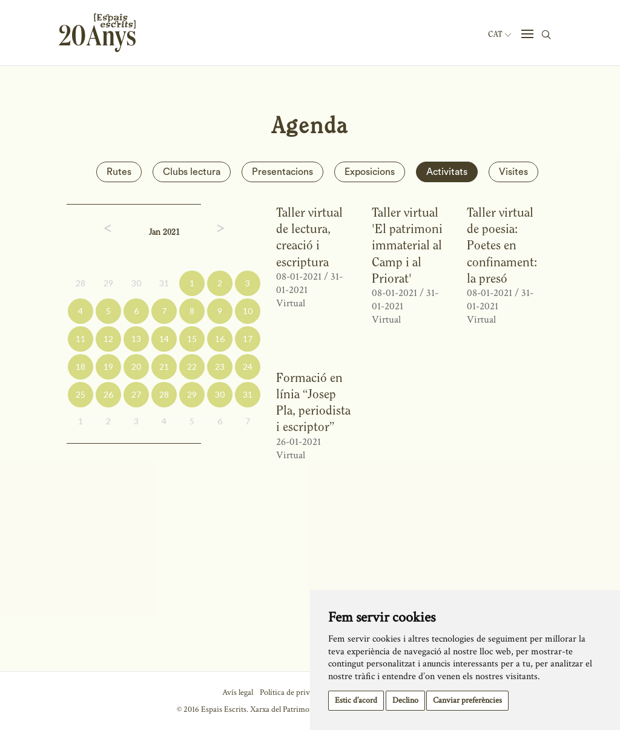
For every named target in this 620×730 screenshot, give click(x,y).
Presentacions (282, 172)
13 (136, 339)
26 (108, 394)
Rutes (119, 172)
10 (247, 311)
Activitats (446, 172)
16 (220, 339)
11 (80, 339)
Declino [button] (405, 700)
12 (108, 339)
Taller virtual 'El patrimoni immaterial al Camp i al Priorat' (407, 245)
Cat (499, 34)
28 (80, 283)
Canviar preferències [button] (467, 700)
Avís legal (237, 692)
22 (192, 366)
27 (136, 394)
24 (247, 366)
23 (220, 366)
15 (192, 339)
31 (164, 283)
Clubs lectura (191, 172)
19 (108, 366)
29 (108, 283)
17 (247, 339)
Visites (513, 172)
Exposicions (370, 172)
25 (80, 394)
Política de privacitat (294, 692)
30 (136, 283)
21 (164, 366)
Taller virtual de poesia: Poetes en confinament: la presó (502, 245)
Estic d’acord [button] (356, 700)
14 (164, 339)
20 (136, 366)
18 (80, 366)
